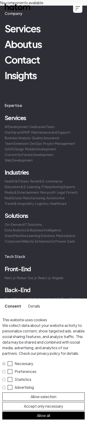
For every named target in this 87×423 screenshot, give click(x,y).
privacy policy (48, 353)
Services (22, 28)
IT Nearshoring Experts (58, 187)
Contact (22, 59)
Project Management (59, 143)
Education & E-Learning (22, 187)
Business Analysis (18, 138)
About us (23, 44)
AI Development (17, 127)
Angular (58, 278)
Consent (13, 306)
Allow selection (43, 396)
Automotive (55, 198)
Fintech (71, 192)
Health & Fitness (17, 181)
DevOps (36, 143)
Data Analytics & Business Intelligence (33, 230)
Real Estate (13, 198)
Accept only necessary (43, 406)
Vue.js (32, 278)
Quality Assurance (45, 138)
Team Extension (17, 143)
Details (34, 306)
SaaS (71, 241)
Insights (20, 75)
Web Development (19, 160)
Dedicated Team (42, 127)
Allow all (43, 415)
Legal (61, 192)
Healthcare (58, 203)
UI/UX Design (14, 149)
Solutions (16, 215)
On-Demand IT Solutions (23, 224)
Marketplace (65, 235)
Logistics (42, 203)
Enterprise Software (50, 241)
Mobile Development (40, 149)
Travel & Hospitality (19, 203)
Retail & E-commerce (46, 181)
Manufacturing (34, 198)
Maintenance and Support (50, 132)
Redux (21, 278)
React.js (44, 278)
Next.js (10, 278)
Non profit (48, 192)
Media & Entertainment (22, 192)
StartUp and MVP (17, 132)
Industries (17, 172)
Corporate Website (19, 241)
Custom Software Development (29, 154)
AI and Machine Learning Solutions (30, 235)
